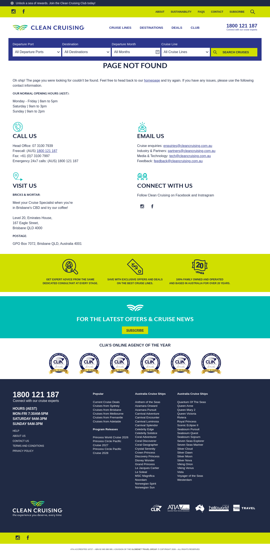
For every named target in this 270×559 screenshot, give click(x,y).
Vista (180, 472)
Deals (176, 27)
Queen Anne (185, 405)
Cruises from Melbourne (108, 413)
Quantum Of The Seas (191, 402)
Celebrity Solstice (146, 433)
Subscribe (237, 11)
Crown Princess (145, 452)
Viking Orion (185, 464)
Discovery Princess (147, 456)
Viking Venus (185, 468)
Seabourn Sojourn (188, 436)
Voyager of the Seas (190, 475)
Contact (217, 11)
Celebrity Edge (144, 429)
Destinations (151, 27)
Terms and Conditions (28, 445)
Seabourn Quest (187, 433)
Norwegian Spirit (145, 483)
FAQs (201, 11)
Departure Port (23, 44)
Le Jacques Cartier (147, 468)
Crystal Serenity (145, 448)
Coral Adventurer (146, 436)
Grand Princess (145, 464)
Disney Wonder (145, 460)
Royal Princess (186, 421)
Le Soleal (141, 472)
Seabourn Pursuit (188, 429)
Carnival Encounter (147, 417)
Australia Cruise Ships (150, 393)
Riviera (181, 417)
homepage (152, 80)
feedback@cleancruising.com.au (178, 161)
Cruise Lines (120, 27)
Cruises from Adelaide (107, 421)
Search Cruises (236, 52)
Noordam (141, 479)
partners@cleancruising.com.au (191, 151)
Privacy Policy (23, 450)
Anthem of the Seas (147, 402)
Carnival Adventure (147, 413)
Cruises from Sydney (106, 405)
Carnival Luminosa (147, 421)
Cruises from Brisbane (107, 409)
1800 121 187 (241, 26)
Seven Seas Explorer (190, 441)
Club (195, 27)
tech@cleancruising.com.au (190, 156)
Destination (70, 44)
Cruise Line (169, 44)
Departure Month (124, 44)
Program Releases (105, 429)
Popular (98, 393)
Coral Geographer (146, 444)
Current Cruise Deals (106, 402)
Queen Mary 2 (186, 409)
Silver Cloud (185, 448)
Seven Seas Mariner (190, 444)
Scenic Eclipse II (187, 425)
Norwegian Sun (145, 487)
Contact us (21, 441)
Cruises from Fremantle (108, 417)
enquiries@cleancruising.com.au (187, 146)
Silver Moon (184, 456)
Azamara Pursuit (145, 409)
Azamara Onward (146, 405)
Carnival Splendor (146, 425)
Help (16, 430)
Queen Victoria (186, 413)
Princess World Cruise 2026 (110, 437)
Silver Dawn (185, 452)
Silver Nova (184, 460)
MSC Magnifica (144, 475)
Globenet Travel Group (144, 549)
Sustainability (181, 11)
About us (19, 435)
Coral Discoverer (145, 441)
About (160, 11)
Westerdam (184, 479)
